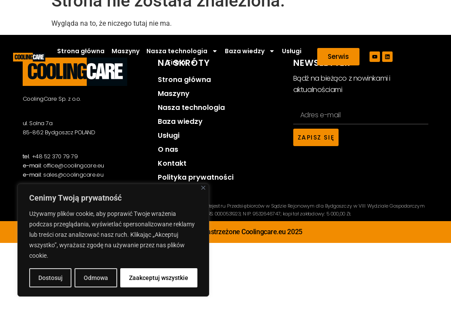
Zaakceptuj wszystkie (159, 277)
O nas (168, 149)
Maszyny (125, 51)
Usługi (292, 51)
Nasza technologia (182, 51)
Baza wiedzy (250, 51)
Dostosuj (50, 277)
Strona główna (81, 51)
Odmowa (96, 277)
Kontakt (172, 163)
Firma (181, 62)
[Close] (203, 188)
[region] (113, 240)
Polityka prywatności (196, 177)
